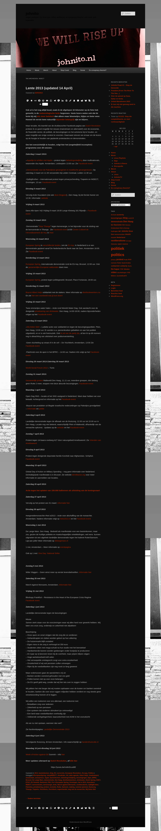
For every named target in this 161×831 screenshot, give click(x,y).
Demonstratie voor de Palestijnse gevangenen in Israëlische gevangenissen (59, 170)
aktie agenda (74, 775)
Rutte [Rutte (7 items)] (119, 263)
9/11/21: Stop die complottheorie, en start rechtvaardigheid (121, 119)
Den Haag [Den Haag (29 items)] (128, 221)
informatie (31, 409)
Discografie (118, 166)
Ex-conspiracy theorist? (97, 70)
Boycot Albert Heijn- (34, 292)
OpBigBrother (93, 785)
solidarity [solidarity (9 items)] (123, 266)
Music (37, 70)
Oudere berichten (33, 798)
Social (82, 70)
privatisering (38, 787)
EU (55, 773)
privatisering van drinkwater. (47, 311)
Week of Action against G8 (37, 754)
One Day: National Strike (49, 553)
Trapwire (35, 789)
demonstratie (49, 780)
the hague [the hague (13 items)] (115, 269)
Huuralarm (91, 782)
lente (55, 785)
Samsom (65, 787)
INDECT (29, 785)
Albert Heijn (83, 775)
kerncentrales (37, 785)
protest (46, 787)
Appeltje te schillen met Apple (39, 160)
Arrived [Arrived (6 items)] (113, 215)
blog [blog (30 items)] (125, 218)
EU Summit (35, 782)
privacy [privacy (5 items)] (113, 259)
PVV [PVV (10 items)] (129, 260)
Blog (74, 70)
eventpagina (65, 547)
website (44, 198)
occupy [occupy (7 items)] (128, 241)
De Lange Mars (37, 780)
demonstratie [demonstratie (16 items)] (117, 222)
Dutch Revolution (93, 126)
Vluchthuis (44, 789)
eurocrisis (60, 773)
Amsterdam (30, 778)
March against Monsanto (66, 785)
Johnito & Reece (120, 163)
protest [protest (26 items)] (120, 259)
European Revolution (73, 773)
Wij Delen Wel (91, 789)
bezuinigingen (81, 778)
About (54, 70)
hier (63, 754)
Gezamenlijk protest (34, 380)
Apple (47, 778)
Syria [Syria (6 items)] (130, 266)
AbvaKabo (61, 775)
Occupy (84, 773)
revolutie (53, 787)
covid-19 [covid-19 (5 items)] (131, 218)
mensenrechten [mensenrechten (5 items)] (119, 234)
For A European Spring (60, 782)
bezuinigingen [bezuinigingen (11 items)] (116, 218)
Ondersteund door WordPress (80, 822)
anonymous (39, 778)
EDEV (98, 780)
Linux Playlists (120, 158)
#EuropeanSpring (39, 775)
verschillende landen (51, 245)
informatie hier (63, 503)
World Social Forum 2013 (37, 368)
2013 (36, 773)
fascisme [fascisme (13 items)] (118, 225)
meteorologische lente (49, 113)
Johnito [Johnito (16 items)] (124, 231)
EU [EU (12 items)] (112, 225)
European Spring (33, 245)
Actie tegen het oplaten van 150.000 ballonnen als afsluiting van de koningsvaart (63, 490)
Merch (45, 70)
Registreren (115, 285)
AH (67, 775)
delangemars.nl (61, 541)
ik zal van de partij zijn (69, 333)
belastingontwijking (74, 160)
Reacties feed (116, 293)
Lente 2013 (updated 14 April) (49, 88)
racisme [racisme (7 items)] (114, 263)
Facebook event (33, 600)
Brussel (28, 780)
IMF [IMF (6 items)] (119, 231)
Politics (91, 773)
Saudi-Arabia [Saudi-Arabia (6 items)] (126, 263)
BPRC (94, 778)
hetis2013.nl (65, 519)
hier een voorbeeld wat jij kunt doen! (47, 295)
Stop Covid (65, 70)
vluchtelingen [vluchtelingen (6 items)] (122, 272)
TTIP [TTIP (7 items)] (121, 269)
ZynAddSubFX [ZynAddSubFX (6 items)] (122, 276)
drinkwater (81, 780)
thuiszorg (92, 787)
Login (113, 288)
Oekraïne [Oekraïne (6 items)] (114, 244)
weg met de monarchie (76, 789)
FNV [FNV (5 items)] (123, 225)
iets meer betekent (45, 116)
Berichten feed (117, 291)
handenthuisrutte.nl (90, 742)
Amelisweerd (94, 775)
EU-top (70, 245)
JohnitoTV (118, 177)
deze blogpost (60, 195)
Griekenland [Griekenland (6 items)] (115, 228)
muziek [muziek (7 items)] (113, 237)
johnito (32, 13)
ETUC (28, 782)
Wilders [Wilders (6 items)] (113, 276)
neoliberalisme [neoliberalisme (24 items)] (118, 241)
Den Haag (58, 780)
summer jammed (81, 787)
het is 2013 (82, 782)
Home (28, 70)
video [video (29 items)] (114, 272)
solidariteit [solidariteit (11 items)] (115, 266)
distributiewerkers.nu (91, 292)
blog (51, 773)
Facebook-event (86, 163)
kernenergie (47, 785)
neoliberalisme (81, 785)
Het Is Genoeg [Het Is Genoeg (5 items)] (124, 228)
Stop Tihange (44, 226)
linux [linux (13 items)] (131, 231)
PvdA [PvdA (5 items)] (126, 259)
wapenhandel (62, 789)
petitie (41, 409)
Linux (116, 174)
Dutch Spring (90, 780)
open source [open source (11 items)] (123, 244)
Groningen (73, 782)
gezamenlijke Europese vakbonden (43, 267)
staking (72, 787)
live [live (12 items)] (112, 234)
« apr (115, 146)
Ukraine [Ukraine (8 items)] (126, 269)
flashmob (43, 782)
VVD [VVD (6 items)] (128, 272)
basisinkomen (44, 773)
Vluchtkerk (52, 789)
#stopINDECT (52, 775)
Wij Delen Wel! (33, 327)
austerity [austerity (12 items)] (120, 215)
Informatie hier (85, 572)
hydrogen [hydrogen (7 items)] (114, 231)
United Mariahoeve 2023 (120, 101)
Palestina (29, 787)
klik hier (73, 761)
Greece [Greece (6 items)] (127, 225)
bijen (89, 778)
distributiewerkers (69, 780)
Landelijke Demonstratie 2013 (56, 729)
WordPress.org (117, 296)
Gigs (116, 161)
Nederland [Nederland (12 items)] (121, 237)
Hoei (51, 233)
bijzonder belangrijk (65, 119)
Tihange (29, 789)
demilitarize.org (78, 475)
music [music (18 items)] (128, 234)
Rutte (59, 787)
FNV (49, 782)
